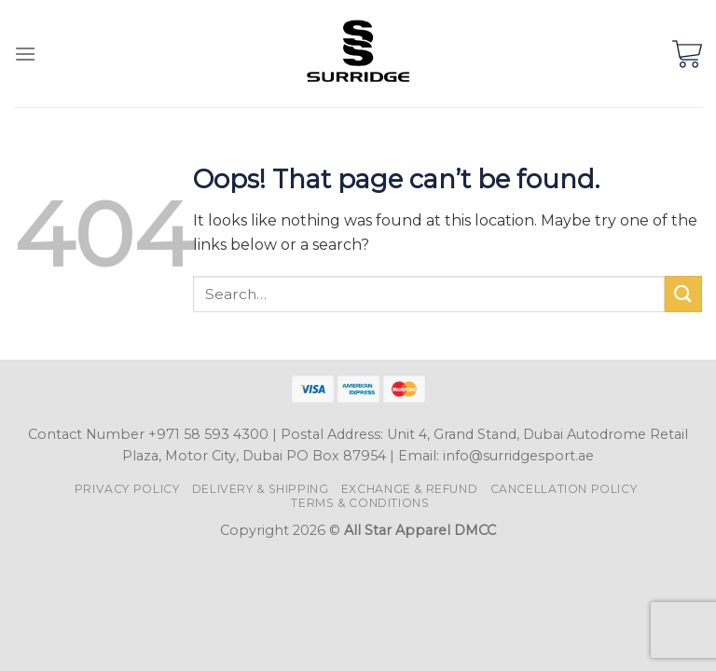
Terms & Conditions (360, 503)
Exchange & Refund (409, 489)
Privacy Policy (127, 489)
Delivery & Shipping (260, 489)
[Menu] (25, 53)
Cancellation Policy (564, 489)
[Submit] (683, 294)
